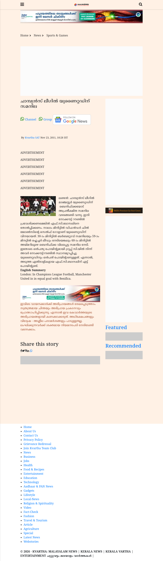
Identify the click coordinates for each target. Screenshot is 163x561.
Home (24, 35)
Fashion (29, 516)
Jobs (26, 461)
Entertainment (33, 474)
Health (28, 465)
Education (30, 478)
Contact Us (31, 436)
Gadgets (29, 491)
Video (27, 508)
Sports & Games (57, 35)
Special (28, 533)
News (37, 35)
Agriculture (31, 529)
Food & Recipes (34, 470)
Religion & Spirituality (39, 503)
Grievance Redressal (37, 444)
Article (28, 525)
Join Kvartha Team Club (40, 448)
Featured (116, 328)
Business (29, 457)
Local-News (31, 499)
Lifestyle (29, 495)
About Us (30, 431)
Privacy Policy (33, 440)
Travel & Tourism (35, 520)
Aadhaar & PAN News (38, 486)
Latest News (32, 537)
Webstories (31, 542)
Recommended (123, 346)
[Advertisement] (81, 71)
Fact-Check (31, 512)
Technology (31, 482)
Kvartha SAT (32, 137)
